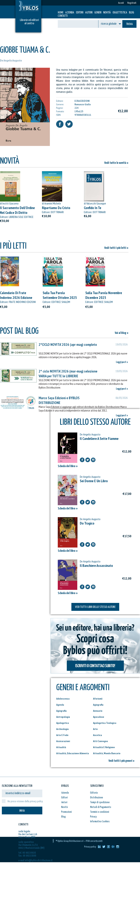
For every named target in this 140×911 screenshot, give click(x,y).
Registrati (131, 3)
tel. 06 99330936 (27, 852)
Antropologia (63, 716)
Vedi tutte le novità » (116, 163)
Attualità (61, 747)
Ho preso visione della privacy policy (25, 801)
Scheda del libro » (68, 466)
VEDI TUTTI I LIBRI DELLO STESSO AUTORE (95, 607)
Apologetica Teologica (104, 723)
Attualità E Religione (104, 747)
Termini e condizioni (99, 812)
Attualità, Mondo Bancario (106, 753)
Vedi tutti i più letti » (116, 248)
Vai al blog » (121, 333)
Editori (79, 12)
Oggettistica (120, 12)
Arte (95, 729)
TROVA (129, 24)
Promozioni (66, 812)
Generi (97, 12)
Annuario (97, 710)
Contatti (63, 15)
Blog (131, 12)
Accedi (121, 3)
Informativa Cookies (100, 821)
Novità (107, 12)
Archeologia (62, 729)
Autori (89, 12)
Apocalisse (98, 716)
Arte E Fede (62, 735)
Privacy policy (90, 847)
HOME (60, 12)
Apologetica (62, 723)
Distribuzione (96, 797)
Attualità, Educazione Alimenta (72, 753)
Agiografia (98, 704)
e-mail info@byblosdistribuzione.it (35, 860)
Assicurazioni (63, 741)
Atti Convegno (100, 741)
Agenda (60, 704)
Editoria (94, 792)
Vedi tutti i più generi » (121, 760)
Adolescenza (63, 698)
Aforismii (97, 698)
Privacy (93, 816)
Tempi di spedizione (100, 802)
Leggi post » (122, 362)
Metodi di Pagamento (100, 807)
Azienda (69, 12)
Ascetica (97, 735)
